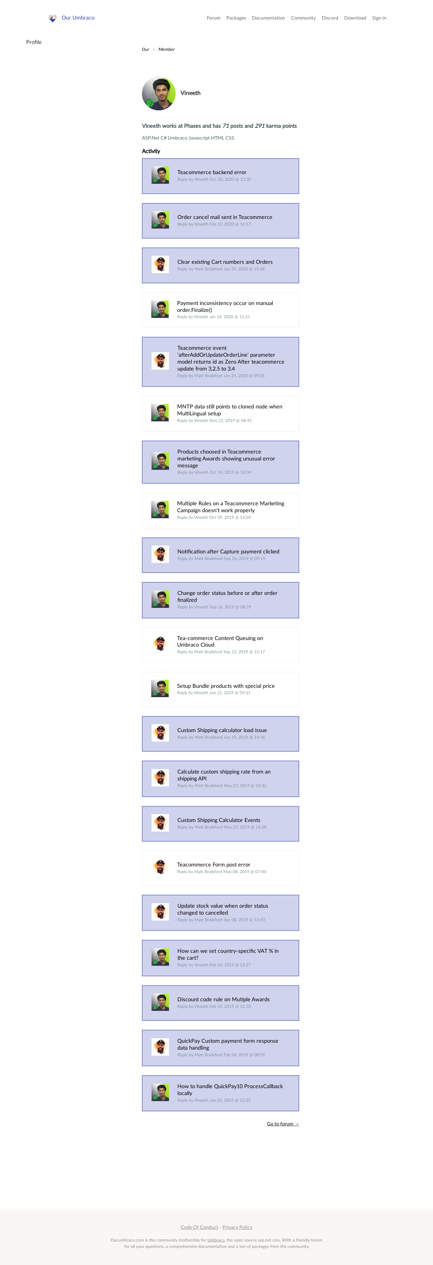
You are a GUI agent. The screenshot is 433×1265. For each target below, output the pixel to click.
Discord (330, 18)
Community (303, 18)
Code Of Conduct (199, 1227)
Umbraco (216, 1240)
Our (145, 49)
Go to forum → (283, 1124)
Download (355, 18)
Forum (213, 18)
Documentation (268, 18)
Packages (236, 18)
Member (166, 49)
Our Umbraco (78, 18)
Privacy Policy (237, 1227)
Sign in (379, 18)
